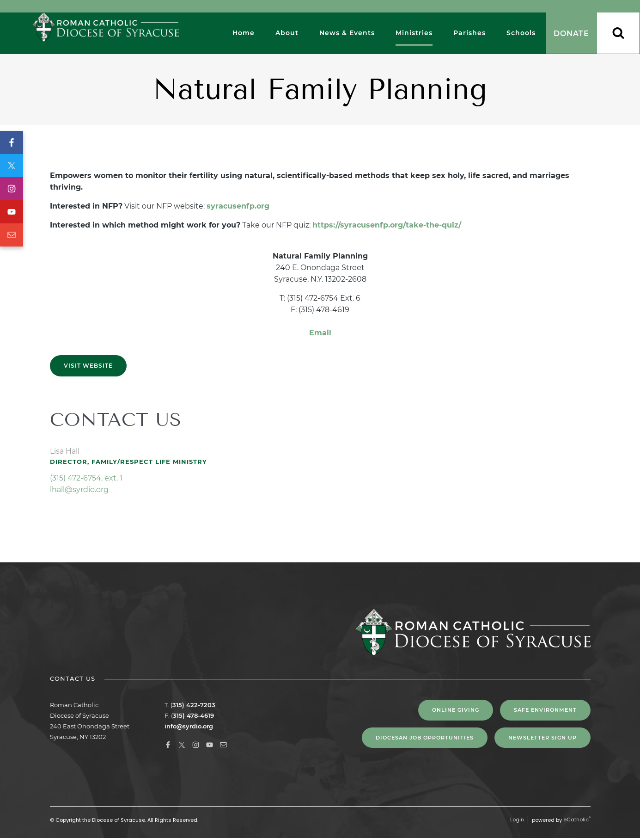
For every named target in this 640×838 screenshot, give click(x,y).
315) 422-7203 (193, 705)
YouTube (11, 211)
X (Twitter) (11, 165)
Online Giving (455, 710)
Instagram (11, 188)
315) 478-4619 (193, 715)
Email (11, 234)
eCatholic (577, 819)
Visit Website (88, 365)
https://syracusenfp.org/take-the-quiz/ (386, 225)
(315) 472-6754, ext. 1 (86, 478)
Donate (571, 33)
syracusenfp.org (238, 206)
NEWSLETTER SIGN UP (542, 737)
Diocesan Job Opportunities (425, 737)
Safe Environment (545, 710)
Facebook (11, 142)
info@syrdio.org (189, 726)
